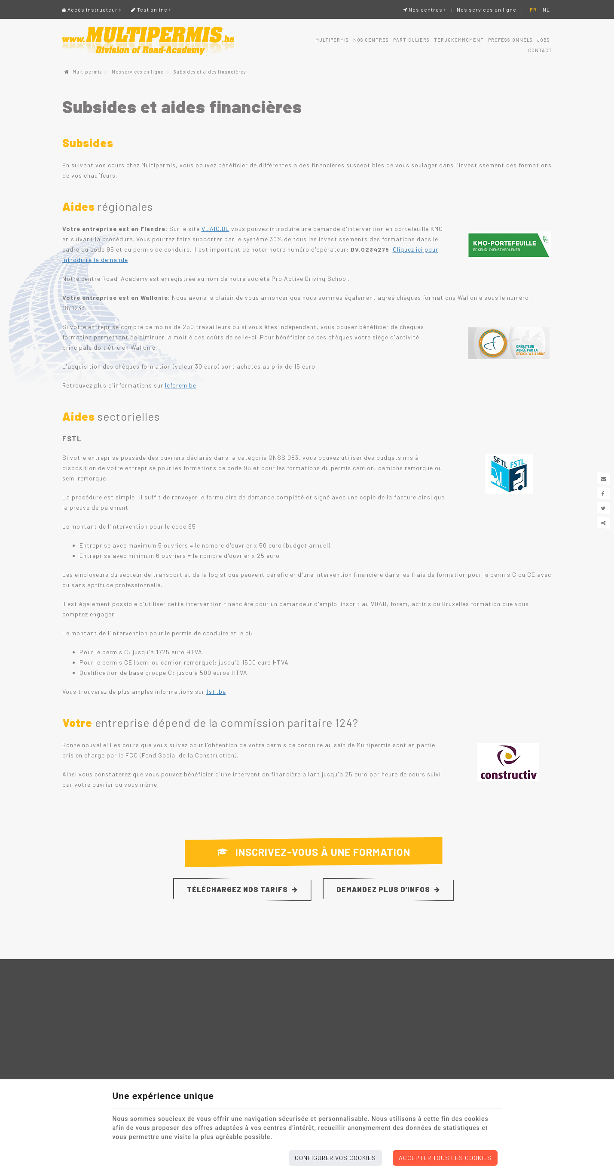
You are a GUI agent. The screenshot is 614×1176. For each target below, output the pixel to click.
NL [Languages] (546, 9)
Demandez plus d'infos (388, 889)
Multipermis (332, 40)
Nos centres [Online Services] (424, 9)
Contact (540, 50)
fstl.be (216, 691)
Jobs (543, 40)
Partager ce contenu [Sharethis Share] (603, 522)
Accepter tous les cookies (445, 1157)
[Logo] (148, 41)
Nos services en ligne (138, 71)
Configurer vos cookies (335, 1157)
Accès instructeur (91, 9)
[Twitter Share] (603, 508)
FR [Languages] (533, 9)
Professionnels (510, 40)
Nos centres (371, 40)
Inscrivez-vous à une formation (313, 852)
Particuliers (411, 40)
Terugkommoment (459, 40)
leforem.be (180, 385)
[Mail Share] (603, 478)
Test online (151, 9)
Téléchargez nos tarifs (242, 889)
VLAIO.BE (215, 228)
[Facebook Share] (603, 493)
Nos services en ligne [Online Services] (486, 9)
